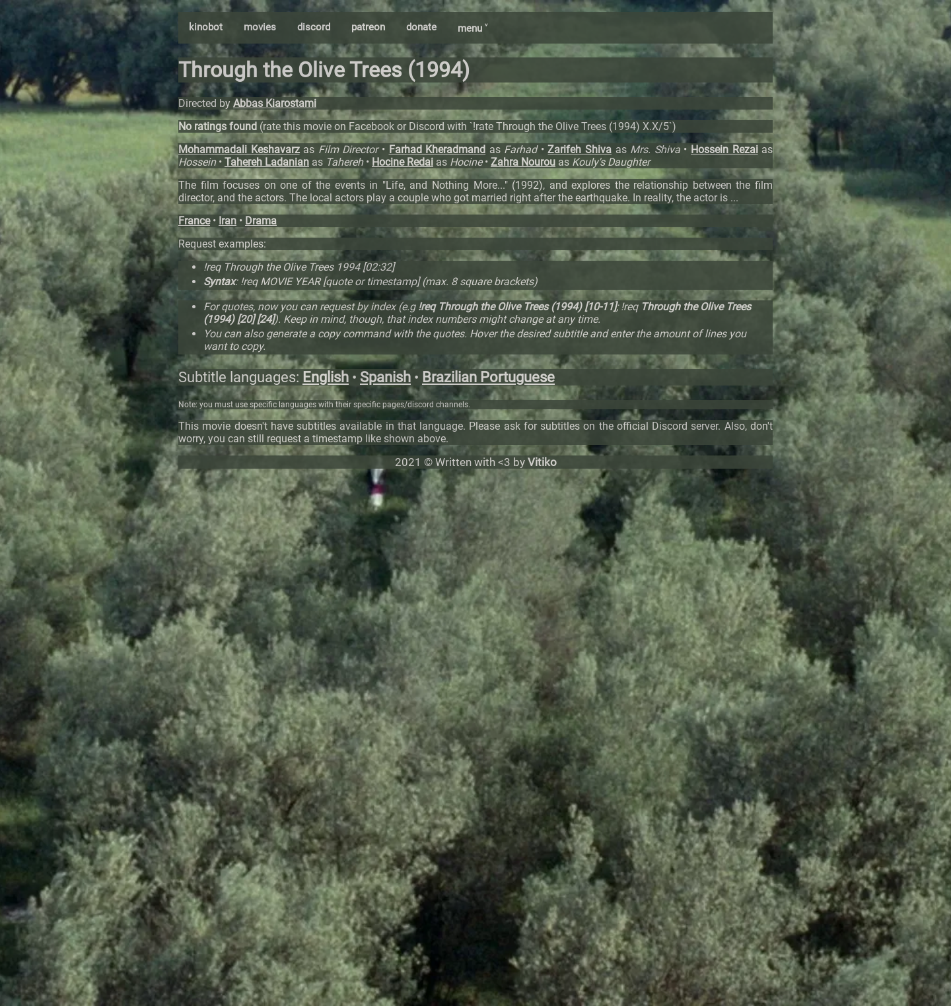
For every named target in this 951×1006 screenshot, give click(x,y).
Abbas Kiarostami (274, 103)
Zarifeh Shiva (579, 149)
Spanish (385, 377)
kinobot (206, 27)
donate (421, 27)
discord (313, 27)
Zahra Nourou (523, 162)
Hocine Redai (402, 162)
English (325, 377)
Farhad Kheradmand (437, 149)
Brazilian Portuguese (488, 377)
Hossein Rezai (724, 149)
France (194, 221)
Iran (227, 221)
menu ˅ (472, 28)
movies (260, 27)
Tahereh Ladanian (267, 162)
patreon (368, 27)
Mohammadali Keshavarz (239, 149)
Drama (261, 221)
